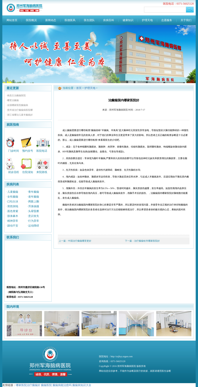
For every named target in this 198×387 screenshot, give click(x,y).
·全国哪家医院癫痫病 (17, 105)
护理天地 (147, 20)
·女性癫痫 (12, 196)
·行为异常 (33, 220)
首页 (79, 88)
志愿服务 (166, 20)
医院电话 (41, 150)
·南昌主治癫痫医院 (16, 95)
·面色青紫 (12, 211)
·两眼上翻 (33, 201)
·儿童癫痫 (12, 191)
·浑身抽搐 (33, 206)
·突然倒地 (12, 206)
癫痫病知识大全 (81, 385)
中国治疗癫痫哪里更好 (79, 241)
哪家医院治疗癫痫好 (28, 385)
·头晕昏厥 (33, 211)
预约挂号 (27, 150)
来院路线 (41, 172)
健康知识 (128, 20)
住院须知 (27, 172)
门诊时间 (13, 150)
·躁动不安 (12, 225)
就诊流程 (13, 172)
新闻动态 (50, 20)
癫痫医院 (46, 385)
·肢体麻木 (12, 216)
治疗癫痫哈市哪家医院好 (147, 241)
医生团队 (89, 20)
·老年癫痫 (33, 196)
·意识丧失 (33, 216)
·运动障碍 (33, 225)
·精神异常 (12, 220)
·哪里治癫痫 (13, 100)
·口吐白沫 (12, 201)
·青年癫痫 (33, 191)
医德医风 (70, 20)
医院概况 (31, 20)
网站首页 (12, 20)
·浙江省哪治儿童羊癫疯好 (20, 114)
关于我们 (186, 20)
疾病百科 (108, 20)
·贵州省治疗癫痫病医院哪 (20, 110)
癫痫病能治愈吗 (62, 385)
